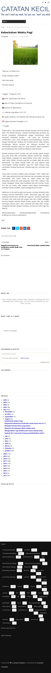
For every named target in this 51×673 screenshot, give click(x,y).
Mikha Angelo (38, 606)
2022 (5, 407)
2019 (5, 456)
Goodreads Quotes (44, 362)
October (8, 414)
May (6, 441)
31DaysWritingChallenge (9, 553)
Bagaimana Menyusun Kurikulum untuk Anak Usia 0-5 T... (26, 423)
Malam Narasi (6, 606)
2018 (5, 459)
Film (17, 593)
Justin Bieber (6, 603)
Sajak (42, 557)
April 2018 (41, 570)
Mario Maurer (22, 606)
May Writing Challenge (8, 570)
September (9, 416)
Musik (45, 586)
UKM (28, 593)
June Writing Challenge (8, 577)
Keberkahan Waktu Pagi (14, 421)
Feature (29, 596)
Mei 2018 (26, 570)
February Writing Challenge (33, 563)
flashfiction (5, 586)
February (8, 448)
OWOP (45, 580)
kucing (40, 593)
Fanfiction (5, 619)
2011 (5, 475)
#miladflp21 (43, 613)
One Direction (6, 610)
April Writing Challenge (9, 567)
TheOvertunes (6, 623)
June (7, 439)
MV (18, 596)
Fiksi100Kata (6, 596)
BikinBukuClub (43, 596)
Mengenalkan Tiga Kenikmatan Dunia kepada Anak (24, 431)
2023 (5, 405)
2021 (5, 410)
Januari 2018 (19, 619)
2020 (5, 454)
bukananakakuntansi (8, 557)
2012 (5, 473)
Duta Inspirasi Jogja (34, 603)
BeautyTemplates (19, 663)
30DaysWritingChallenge (33, 553)
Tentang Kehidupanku (8, 550)
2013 (5, 471)
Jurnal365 (27, 550)
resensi (20, 586)
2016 (5, 463)
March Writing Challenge (9, 563)
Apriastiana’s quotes (9, 354)
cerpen (32, 586)
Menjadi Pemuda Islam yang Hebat (17, 426)
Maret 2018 (27, 567)
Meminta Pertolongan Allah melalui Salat (20, 428)
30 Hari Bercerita (28, 557)
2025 (5, 400)
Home (2, 27)
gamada (4, 593)
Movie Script (34, 619)
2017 (5, 461)
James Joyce (25, 358)
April (7, 443)
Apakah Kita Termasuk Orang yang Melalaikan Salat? (24, 433)
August (8, 419)
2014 (5, 468)
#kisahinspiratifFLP (40, 610)
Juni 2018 (26, 577)
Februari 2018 (42, 577)
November (9, 412)
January (8, 451)
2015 (5, 466)
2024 (5, 402)
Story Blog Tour (22, 610)
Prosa (19, 603)
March (7, 446)
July (6, 436)
